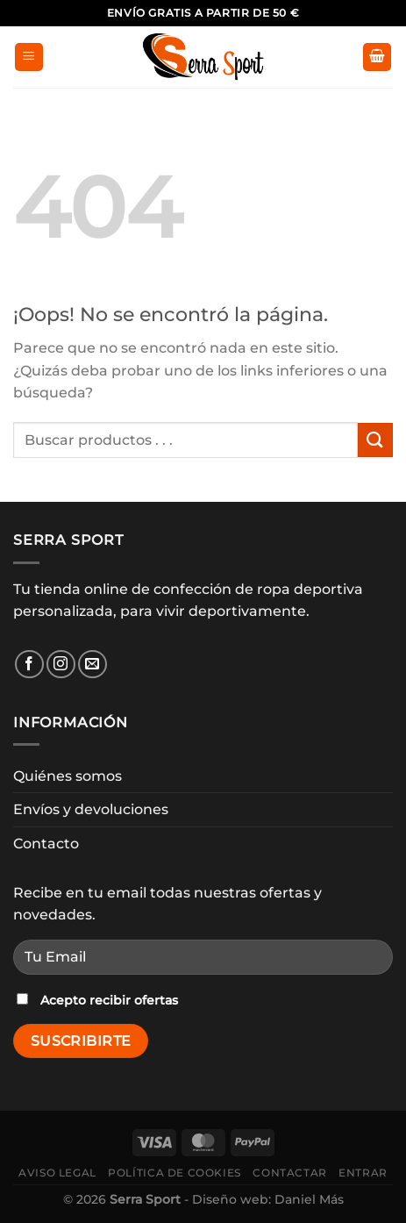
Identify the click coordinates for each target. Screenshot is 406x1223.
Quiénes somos (67, 776)
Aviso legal (57, 1172)
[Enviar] (375, 440)
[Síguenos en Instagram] (60, 664)
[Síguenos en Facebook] (29, 664)
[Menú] (29, 57)
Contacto (46, 843)
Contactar (290, 1172)
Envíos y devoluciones (90, 809)
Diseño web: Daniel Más (268, 1199)
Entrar (363, 1172)
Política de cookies (174, 1172)
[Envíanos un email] (92, 664)
